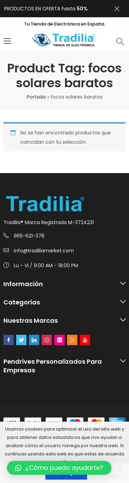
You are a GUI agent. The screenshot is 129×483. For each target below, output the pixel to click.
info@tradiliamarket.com (44, 250)
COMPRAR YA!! (108, 8)
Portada (36, 96)
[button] (59, 468)
